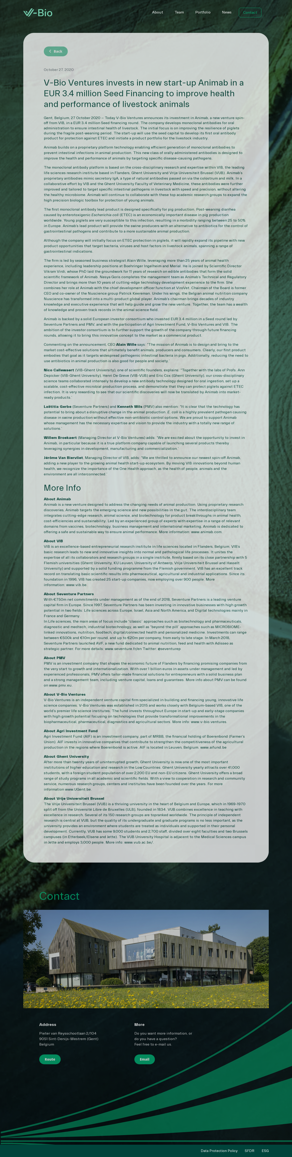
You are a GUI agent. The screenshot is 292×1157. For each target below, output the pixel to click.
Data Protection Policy (219, 1151)
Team (179, 12)
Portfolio (203, 12)
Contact (250, 12)
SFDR (249, 1151)
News (227, 12)
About (157, 12)
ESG (265, 1151)
